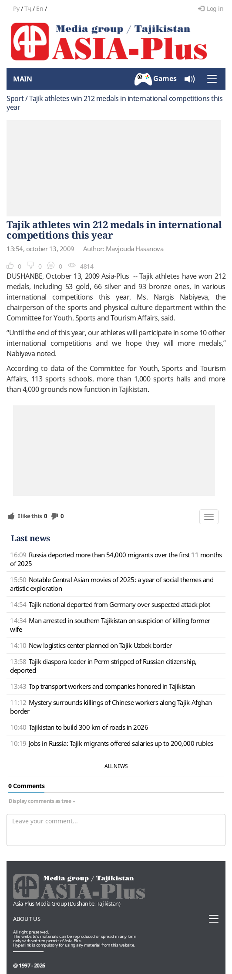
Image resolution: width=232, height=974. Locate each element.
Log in (211, 8)
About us (26, 919)
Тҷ (27, 8)
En (39, 8)
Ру (16, 8)
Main (22, 79)
